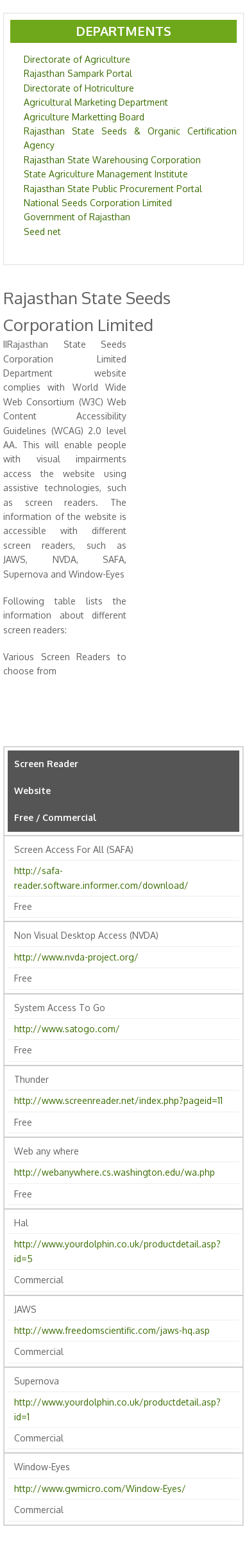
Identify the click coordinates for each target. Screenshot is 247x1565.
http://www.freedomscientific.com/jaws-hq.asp (112, 1330)
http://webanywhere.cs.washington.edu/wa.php (114, 1172)
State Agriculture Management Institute (106, 173)
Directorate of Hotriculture (79, 88)
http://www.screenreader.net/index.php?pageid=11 (118, 1100)
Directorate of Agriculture (77, 59)
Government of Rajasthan (77, 216)
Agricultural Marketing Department (96, 102)
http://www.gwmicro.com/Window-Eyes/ (100, 1488)
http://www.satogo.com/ (67, 1028)
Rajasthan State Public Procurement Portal (113, 188)
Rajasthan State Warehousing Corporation (112, 159)
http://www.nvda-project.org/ (76, 957)
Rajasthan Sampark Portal (78, 73)
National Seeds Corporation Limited (98, 202)
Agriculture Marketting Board (84, 116)
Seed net (42, 231)
